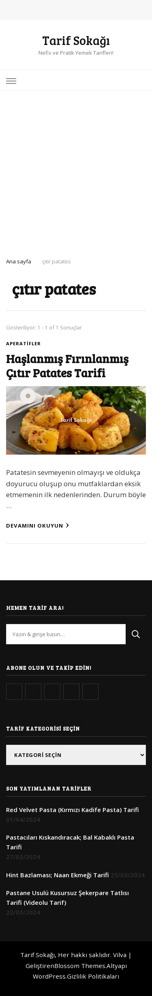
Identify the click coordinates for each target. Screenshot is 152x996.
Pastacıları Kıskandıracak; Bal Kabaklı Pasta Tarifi (70, 842)
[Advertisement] (76, 171)
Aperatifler (23, 343)
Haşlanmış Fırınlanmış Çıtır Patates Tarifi (67, 365)
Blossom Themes (79, 966)
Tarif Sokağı (76, 40)
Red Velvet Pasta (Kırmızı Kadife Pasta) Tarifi (72, 810)
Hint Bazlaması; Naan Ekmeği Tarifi (57, 875)
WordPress (49, 976)
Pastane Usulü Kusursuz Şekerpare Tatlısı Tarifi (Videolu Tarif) (67, 897)
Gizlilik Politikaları (93, 976)
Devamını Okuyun (37, 525)
